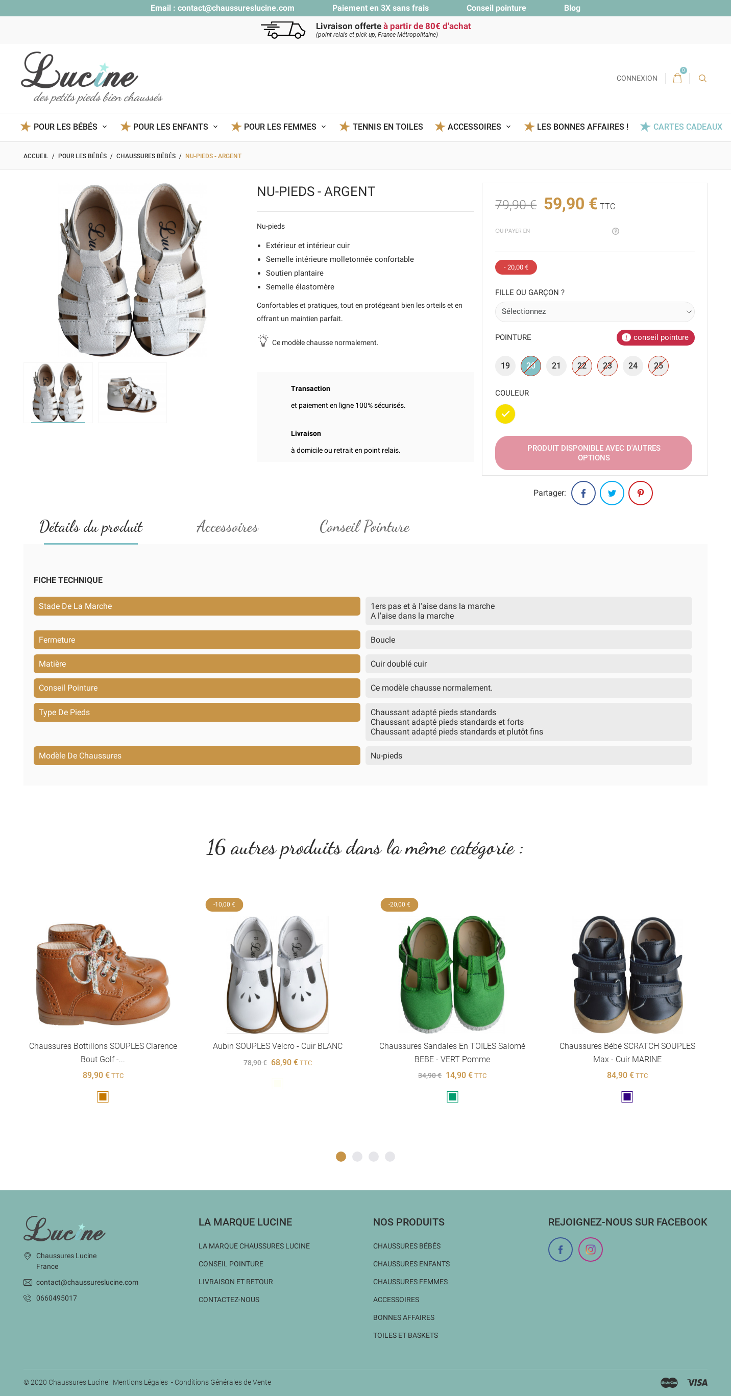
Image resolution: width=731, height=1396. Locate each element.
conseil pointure (661, 337)
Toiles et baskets (405, 1335)
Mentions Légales (140, 1382)
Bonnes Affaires (403, 1317)
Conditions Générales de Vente (223, 1382)
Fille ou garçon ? (530, 292)
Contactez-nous (229, 1299)
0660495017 (56, 1298)
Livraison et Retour (236, 1282)
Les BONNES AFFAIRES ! (582, 127)
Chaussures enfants (411, 1264)
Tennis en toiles (388, 127)
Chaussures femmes (410, 1282)
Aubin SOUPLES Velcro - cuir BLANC (278, 1046)
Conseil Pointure (364, 527)
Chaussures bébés (407, 1246)
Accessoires (227, 527)
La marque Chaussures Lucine (254, 1246)
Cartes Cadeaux (687, 127)
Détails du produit (90, 527)
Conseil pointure (496, 8)
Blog (572, 8)
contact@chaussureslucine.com (236, 8)
